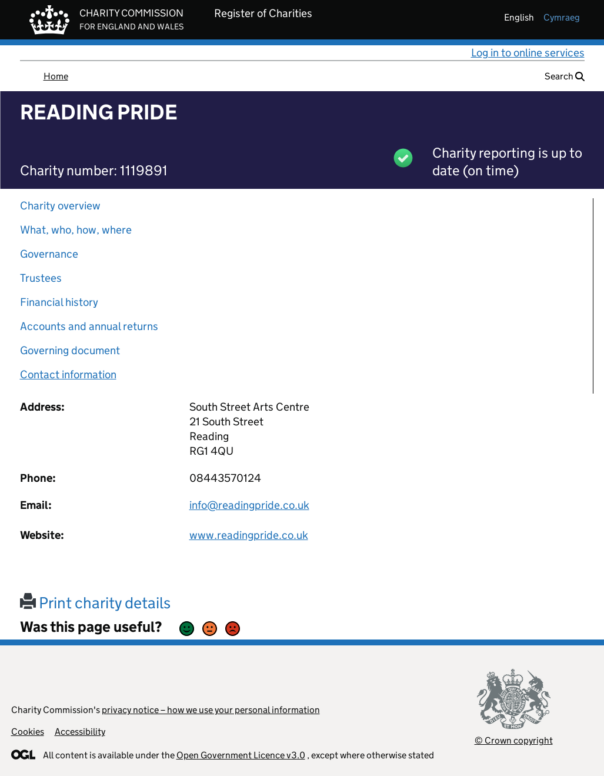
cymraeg (561, 17)
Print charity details (95, 602)
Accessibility (80, 731)
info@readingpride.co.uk (249, 505)
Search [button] (565, 76)
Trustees (41, 278)
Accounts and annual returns (89, 326)
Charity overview (60, 205)
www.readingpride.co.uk (248, 535)
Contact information (68, 374)
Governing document (70, 350)
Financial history (59, 302)
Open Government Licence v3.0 (240, 755)
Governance (49, 254)
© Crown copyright (514, 740)
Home (56, 76)
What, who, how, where (76, 230)
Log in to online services (528, 52)
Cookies (27, 731)
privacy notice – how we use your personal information (211, 709)
